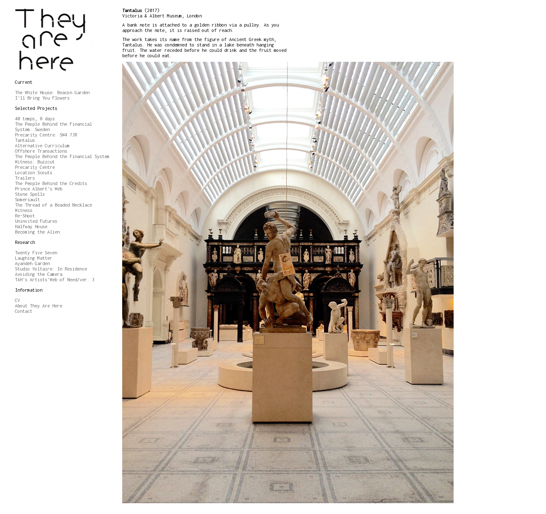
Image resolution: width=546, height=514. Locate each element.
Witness (23, 210)
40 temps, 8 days (35, 118)
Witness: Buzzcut (35, 161)
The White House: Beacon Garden (52, 92)
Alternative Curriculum (42, 145)
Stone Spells (30, 194)
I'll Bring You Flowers (42, 97)
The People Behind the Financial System (62, 156)
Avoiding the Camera (38, 274)
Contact (23, 311)
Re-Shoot (25, 215)
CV (17, 300)
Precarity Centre (35, 167)
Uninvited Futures (36, 221)
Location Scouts (33, 172)
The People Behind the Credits (51, 183)
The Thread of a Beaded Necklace (53, 204)
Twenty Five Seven (36, 252)
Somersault (27, 199)
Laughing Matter (33, 258)
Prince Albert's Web (38, 188)
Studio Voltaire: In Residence (51, 268)
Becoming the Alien (37, 231)
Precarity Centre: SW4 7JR (46, 134)
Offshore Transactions (41, 150)
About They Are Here (38, 305)
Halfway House (31, 226)
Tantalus (25, 140)
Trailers (25, 177)
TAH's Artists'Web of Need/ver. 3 (54, 279)
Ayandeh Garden (32, 263)
